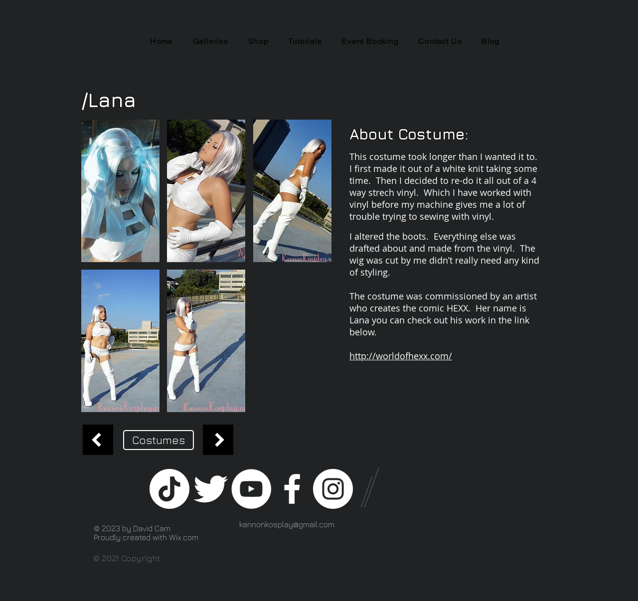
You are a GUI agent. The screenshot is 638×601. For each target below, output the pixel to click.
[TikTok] (169, 489)
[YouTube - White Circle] (251, 489)
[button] (120, 191)
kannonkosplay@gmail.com (286, 524)
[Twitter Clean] (210, 489)
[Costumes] (158, 440)
